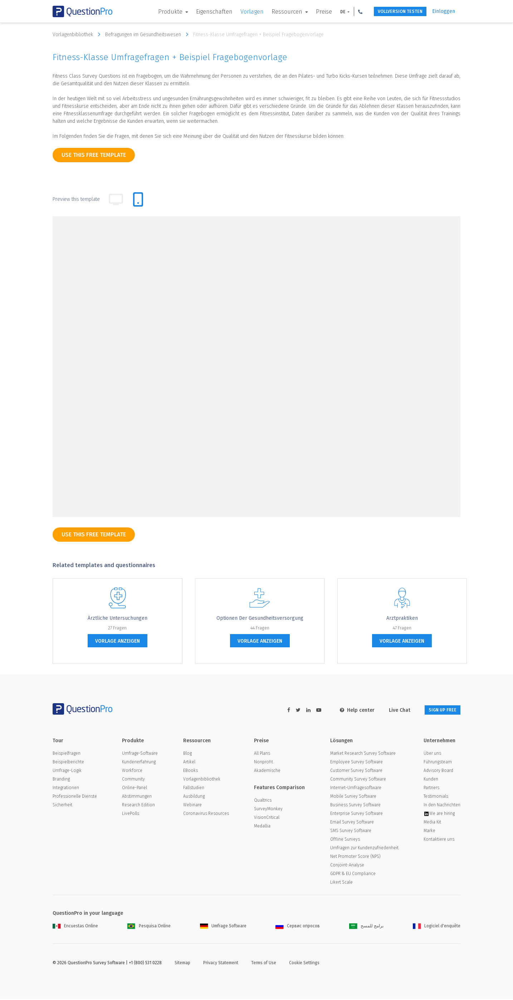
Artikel (189, 762)
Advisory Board (438, 771)
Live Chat (390, 710)
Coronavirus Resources (206, 814)
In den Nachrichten (442, 805)
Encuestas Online (75, 926)
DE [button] (330, 11)
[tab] (138, 199)
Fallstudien (193, 788)
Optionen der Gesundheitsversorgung (259, 618)
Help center (348, 710)
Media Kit (432, 823)
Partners (431, 788)
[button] (347, 11)
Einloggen (443, 11)
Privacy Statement (220, 963)
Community (133, 780)
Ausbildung (194, 797)
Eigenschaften (201, 11)
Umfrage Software (223, 926)
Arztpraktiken (402, 618)
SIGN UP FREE (437, 710)
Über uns (432, 754)
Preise (311, 11)
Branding (61, 780)
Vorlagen (239, 11)
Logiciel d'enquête (436, 926)
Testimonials (436, 797)
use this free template (94, 154)
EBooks (190, 771)
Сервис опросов (297, 926)
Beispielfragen (66, 754)
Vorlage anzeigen (117, 641)
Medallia (262, 827)
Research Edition (138, 805)
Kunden (431, 780)
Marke (429, 831)
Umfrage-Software (140, 754)
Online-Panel (134, 788)
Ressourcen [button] (275, 11)
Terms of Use (263, 963)
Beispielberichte (68, 762)
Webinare (192, 805)
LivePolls (130, 814)
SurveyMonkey (268, 809)
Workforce (132, 771)
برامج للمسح (366, 926)
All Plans (262, 754)
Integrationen (66, 788)
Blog (187, 754)
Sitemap (182, 963)
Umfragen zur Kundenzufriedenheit (364, 848)
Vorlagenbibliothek (78, 34)
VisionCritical (266, 818)
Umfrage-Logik (67, 771)
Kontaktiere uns (439, 840)
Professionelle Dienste (75, 797)
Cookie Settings (304, 963)
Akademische (267, 771)
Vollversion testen (392, 12)
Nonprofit (263, 762)
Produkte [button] (158, 11)
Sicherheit (62, 805)
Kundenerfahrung (139, 762)
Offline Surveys (345, 840)
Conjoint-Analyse (347, 866)
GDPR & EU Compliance (353, 874)
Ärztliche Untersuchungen (117, 618)
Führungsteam (438, 762)
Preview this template (76, 199)
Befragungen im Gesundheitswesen (148, 34)
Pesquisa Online (149, 926)
